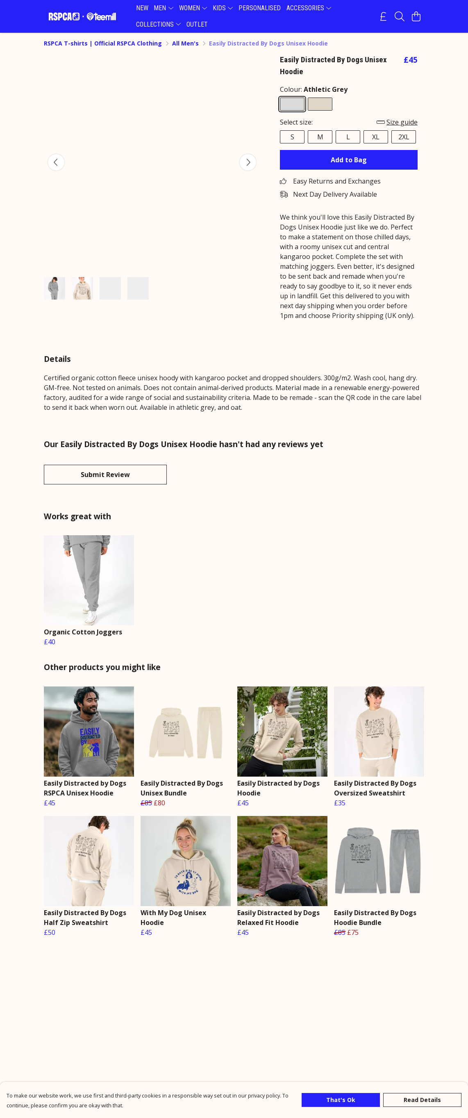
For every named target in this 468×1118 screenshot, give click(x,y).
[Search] (399, 16)
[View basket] (416, 16)
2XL (403, 136)
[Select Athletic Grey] (292, 104)
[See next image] (248, 162)
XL (375, 136)
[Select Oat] (320, 104)
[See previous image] (56, 162)
